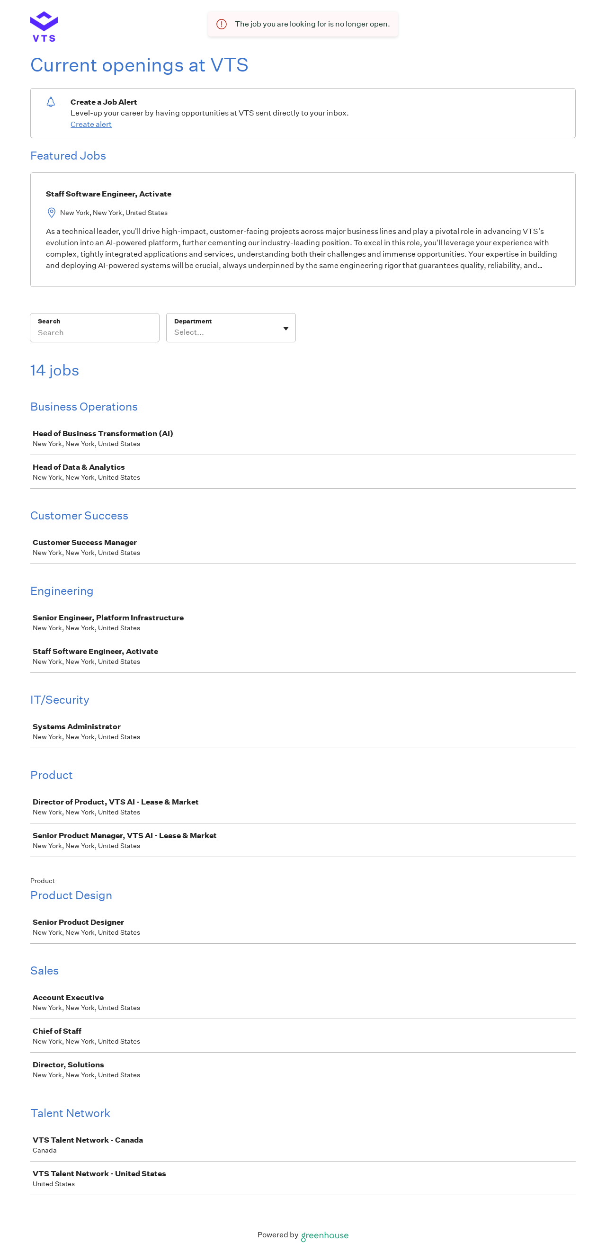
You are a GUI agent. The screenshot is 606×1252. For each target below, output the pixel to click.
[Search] (94, 334)
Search (49, 321)
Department (193, 321)
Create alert (91, 124)
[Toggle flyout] (286, 328)
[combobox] (175, 332)
